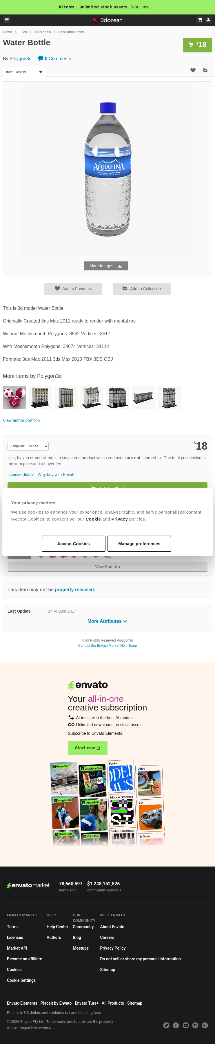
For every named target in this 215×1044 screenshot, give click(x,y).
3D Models (42, 32)
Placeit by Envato (56, 1003)
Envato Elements (22, 1003)
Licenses (15, 937)
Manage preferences (139, 543)
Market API (17, 948)
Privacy (119, 518)
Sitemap (107, 969)
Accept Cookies (73, 543)
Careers (107, 937)
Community (83, 926)
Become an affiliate (24, 959)
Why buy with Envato (57, 474)
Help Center (57, 926)
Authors (54, 937)
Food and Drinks (71, 32)
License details (21, 474)
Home (7, 32)
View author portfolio (21, 420)
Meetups (81, 948)
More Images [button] (101, 265)
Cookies (14, 969)
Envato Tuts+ (87, 1003)
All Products (113, 1003)
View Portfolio (107, 566)
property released (74, 589)
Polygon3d (21, 58)
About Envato (112, 926)
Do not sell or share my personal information (140, 959)
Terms (13, 926)
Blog (77, 937)
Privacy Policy (112, 948)
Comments (54, 58)
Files (23, 32)
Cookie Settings (21, 980)
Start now (140, 7)
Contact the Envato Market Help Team (107, 646)
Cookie (93, 518)
